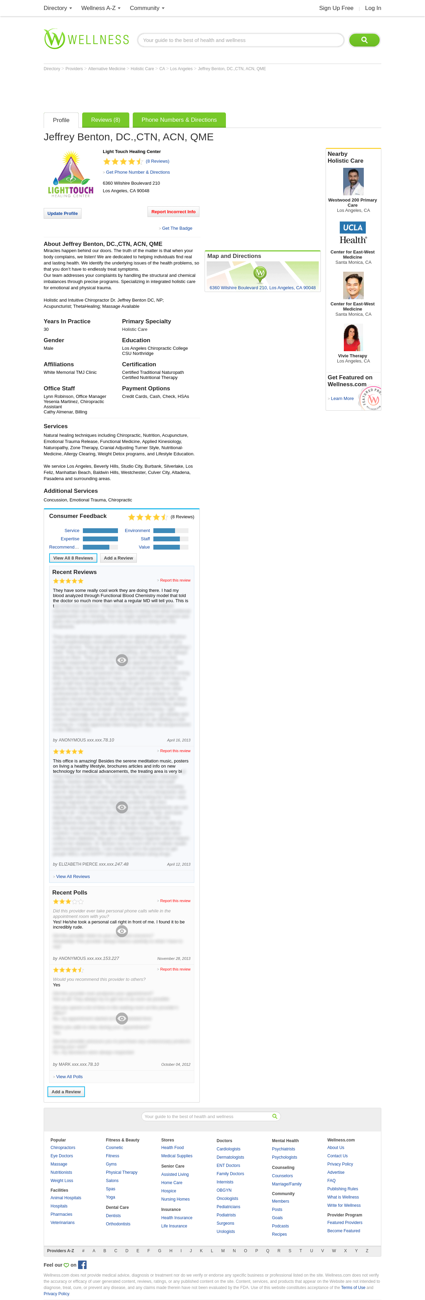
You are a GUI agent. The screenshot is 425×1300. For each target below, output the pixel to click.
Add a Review (118, 558)
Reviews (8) (105, 120)
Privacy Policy (340, 1164)
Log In (373, 8)
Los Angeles (182, 68)
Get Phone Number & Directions (138, 172)
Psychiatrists (283, 1149)
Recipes (279, 1234)
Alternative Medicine (107, 68)
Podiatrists (226, 1215)
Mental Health (285, 1140)
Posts (277, 1209)
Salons (112, 1180)
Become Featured (343, 1230)
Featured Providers (344, 1222)
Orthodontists (118, 1224)
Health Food (172, 1147)
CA (162, 68)
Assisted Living (175, 1174)
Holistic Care (143, 68)
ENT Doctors (228, 1165)
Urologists (226, 1231)
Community (145, 8)
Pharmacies (61, 1214)
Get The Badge (177, 228)
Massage (59, 1164)
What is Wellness (343, 1197)
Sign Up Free (336, 8)
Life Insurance (174, 1226)
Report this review (175, 580)
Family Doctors (230, 1173)
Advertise (336, 1172)
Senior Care (172, 1166)
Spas (110, 1189)
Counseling (283, 1167)
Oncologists (227, 1198)
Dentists (113, 1215)
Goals (277, 1217)
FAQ (331, 1180)
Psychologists (284, 1157)
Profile (61, 120)
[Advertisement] (169, 90)
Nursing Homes (175, 1199)
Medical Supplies (177, 1155)
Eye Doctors (62, 1155)
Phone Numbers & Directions (179, 120)
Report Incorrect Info (173, 211)
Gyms (111, 1164)
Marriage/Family (287, 1184)
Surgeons (225, 1223)
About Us (335, 1147)
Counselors (282, 1175)
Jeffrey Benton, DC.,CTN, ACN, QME (232, 68)
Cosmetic (114, 1147)
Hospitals (59, 1206)
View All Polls (69, 1076)
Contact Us (337, 1155)
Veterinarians (63, 1222)
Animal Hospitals (66, 1197)
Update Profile (62, 213)
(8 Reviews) (158, 161)
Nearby (353, 157)
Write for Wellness (344, 1205)
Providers (74, 68)
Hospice (168, 1191)
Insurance (171, 1209)
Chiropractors (63, 1147)
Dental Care (117, 1207)
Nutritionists (61, 1172)
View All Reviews (73, 558)
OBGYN (224, 1190)
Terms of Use (353, 1287)
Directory (55, 8)
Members (280, 1201)
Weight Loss (62, 1180)
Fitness (112, 1155)
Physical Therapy (122, 1172)
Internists (225, 1182)
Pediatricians (228, 1206)
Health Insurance (177, 1217)
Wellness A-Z (98, 8)
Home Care (171, 1182)
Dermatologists (230, 1157)
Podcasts (280, 1226)
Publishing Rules (342, 1189)
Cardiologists (228, 1149)
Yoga (110, 1197)
